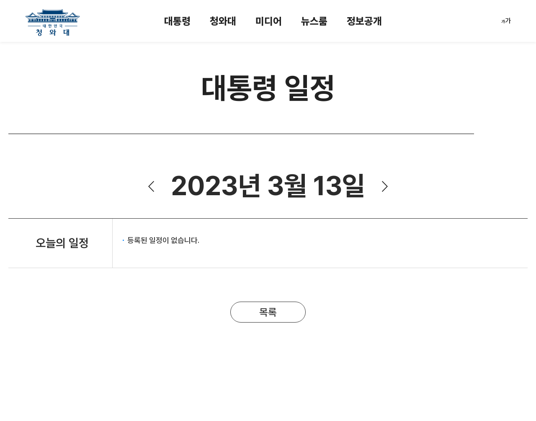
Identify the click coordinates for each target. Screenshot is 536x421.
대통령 (177, 21)
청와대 (223, 21)
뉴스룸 (314, 21)
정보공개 (364, 21)
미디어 (268, 21)
